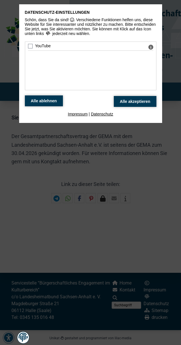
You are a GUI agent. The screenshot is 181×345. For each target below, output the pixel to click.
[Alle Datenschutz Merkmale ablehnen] (44, 100)
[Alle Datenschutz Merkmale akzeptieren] (135, 101)
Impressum (77, 114)
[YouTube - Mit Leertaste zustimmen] (30, 46)
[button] (23, 337)
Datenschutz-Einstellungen (57, 12)
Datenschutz (102, 114)
